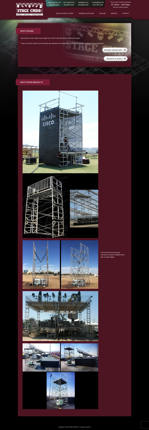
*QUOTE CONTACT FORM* (64, 13)
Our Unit (102, 13)
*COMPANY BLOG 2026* (86, 13)
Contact (125, 13)
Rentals (114, 13)
